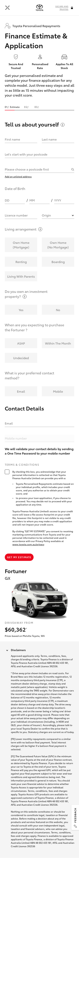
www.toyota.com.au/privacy (28, 544)
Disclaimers (18, 650)
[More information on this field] (72, 8)
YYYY (57, 200)
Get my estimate (19, 557)
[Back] (7, 7)
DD (7, 200)
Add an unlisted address (18, 176)
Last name (49, 139)
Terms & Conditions (22, 464)
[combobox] (37, 169)
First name (12, 139)
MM (32, 200)
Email (9, 423)
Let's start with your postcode (26, 154)
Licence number (16, 215)
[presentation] (39, 7)
